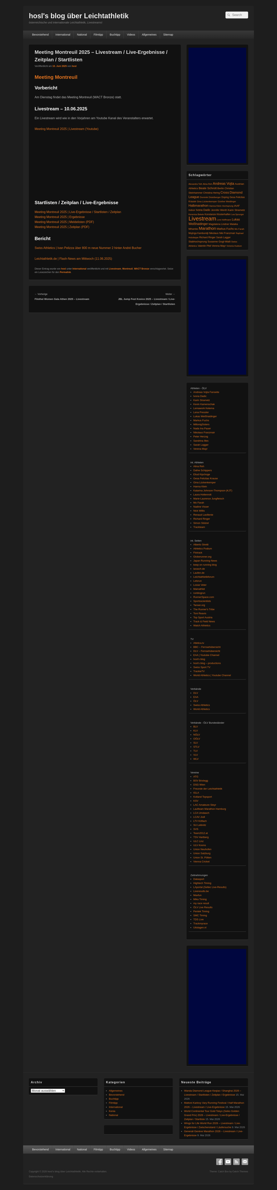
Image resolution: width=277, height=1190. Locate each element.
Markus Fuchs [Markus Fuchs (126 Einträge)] (225, 228)
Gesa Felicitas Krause (205, 478)
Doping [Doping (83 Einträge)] (225, 197)
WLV (196, 758)
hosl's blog (199, 659)
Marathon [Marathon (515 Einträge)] (207, 228)
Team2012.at (200, 833)
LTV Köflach (200, 821)
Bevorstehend (40, 34)
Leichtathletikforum (203, 576)
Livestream (115, 268)
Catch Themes (240, 1171)
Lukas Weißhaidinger (205, 416)
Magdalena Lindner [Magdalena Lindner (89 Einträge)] (219, 224)
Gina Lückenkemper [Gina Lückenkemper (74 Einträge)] (207, 201)
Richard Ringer (201, 518)
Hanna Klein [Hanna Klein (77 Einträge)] (215, 206)
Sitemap (168, 34)
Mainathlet (199, 589)
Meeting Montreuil (56, 77)
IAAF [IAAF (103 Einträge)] (237, 205)
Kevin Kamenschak (204, 404)
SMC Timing (200, 915)
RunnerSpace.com (203, 597)
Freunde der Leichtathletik (207, 788)
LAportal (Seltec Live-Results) (209, 887)
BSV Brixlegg (200, 780)
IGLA (196, 792)
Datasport (198, 879)
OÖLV (196, 738)
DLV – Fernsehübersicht (206, 651)
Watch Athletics (201, 625)
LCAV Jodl (199, 817)
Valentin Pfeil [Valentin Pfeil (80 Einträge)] (204, 246)
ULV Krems (199, 845)
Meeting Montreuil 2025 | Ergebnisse (60, 217)
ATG (195, 776)
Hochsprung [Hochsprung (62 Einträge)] (227, 206)
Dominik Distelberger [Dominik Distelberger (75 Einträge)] (210, 197)
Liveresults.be (201, 891)
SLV (195, 742)
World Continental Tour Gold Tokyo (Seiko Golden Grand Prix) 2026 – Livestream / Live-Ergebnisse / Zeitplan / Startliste (211, 1115)
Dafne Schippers (202, 470)
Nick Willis (199, 510)
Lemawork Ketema (203, 408)
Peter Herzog (200, 436)
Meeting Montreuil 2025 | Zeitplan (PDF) (62, 227)
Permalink (65, 272)
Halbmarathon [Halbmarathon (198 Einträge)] (198, 205)
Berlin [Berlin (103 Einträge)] (220, 188)
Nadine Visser (201, 506)
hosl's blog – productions (207, 663)
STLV (196, 746)
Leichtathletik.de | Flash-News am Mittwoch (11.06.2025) (73, 258)
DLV (195, 693)
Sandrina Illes (201, 440)
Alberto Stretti (201, 544)
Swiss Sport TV (201, 667)
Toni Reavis (199, 613)
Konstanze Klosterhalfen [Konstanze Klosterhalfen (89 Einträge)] (218, 214)
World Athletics (201, 709)
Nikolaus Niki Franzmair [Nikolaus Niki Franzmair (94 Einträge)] (222, 233)
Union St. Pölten (202, 857)
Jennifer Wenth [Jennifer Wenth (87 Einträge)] (219, 210)
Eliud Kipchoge (201, 474)
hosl (74, 66)
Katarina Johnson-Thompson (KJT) (212, 490)
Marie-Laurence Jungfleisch (208, 498)
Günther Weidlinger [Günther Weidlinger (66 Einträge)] (227, 201)
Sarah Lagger (201, 444)
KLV (195, 730)
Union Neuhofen (202, 849)
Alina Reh (198, 466)
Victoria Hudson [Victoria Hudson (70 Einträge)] (234, 246)
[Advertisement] (217, 105)
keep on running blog (205, 564)
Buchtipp (115, 34)
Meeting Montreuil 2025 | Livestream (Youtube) (66, 129)
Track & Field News (204, 621)
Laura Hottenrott (202, 494)
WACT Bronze (141, 268)
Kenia (112, 1111)
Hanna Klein (200, 486)
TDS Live (198, 919)
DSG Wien (199, 784)
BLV (195, 726)
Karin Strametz (201, 400)
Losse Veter (200, 584)
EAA (195, 697)
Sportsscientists (202, 601)
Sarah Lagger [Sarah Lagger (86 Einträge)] (223, 237)
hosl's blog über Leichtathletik (79, 16)
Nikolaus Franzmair (204, 432)
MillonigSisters (201, 424)
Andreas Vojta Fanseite (206, 392)
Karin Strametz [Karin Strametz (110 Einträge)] (236, 210)
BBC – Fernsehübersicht (207, 647)
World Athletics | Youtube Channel (212, 675)
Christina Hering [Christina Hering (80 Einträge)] (211, 192)
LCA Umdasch (201, 812)
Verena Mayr (200, 448)
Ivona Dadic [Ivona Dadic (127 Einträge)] (203, 209)
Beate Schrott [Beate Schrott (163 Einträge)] (208, 188)
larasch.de (199, 568)
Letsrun (197, 580)
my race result (201, 903)
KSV (195, 800)
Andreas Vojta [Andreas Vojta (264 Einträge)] (223, 184)
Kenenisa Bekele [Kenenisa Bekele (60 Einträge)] (196, 214)
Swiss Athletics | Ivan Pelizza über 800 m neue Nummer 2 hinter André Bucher (88, 248)
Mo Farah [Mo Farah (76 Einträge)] (239, 229)
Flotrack (197, 552)
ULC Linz (198, 841)
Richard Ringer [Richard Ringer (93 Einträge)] (207, 237)
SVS (195, 829)
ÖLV (195, 701)
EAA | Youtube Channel (206, 655)
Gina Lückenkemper (204, 482)
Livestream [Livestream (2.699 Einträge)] (202, 218)
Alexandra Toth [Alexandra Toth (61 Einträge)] (195, 184)
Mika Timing (200, 899)
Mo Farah (198, 502)
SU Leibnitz (199, 825)
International (62, 34)
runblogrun (199, 593)
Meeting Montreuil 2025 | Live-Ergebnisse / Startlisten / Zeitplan (78, 212)
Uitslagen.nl (199, 927)
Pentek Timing (201, 911)
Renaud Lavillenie (203, 514)
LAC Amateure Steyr (204, 804)
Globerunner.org (202, 556)
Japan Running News (205, 560)
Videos (131, 34)
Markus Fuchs (201, 420)
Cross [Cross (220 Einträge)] (224, 192)
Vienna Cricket (201, 861)
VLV (195, 754)
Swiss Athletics (201, 705)
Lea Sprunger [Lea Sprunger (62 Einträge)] (237, 214)
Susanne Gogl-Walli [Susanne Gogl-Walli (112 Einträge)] (219, 241)
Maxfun (197, 895)
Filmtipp (98, 34)
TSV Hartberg (201, 837)
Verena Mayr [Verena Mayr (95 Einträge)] (219, 245)
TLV (195, 750)
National (82, 34)
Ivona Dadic (200, 396)
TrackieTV (199, 671)
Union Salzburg (201, 853)
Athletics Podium (202, 548)
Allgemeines (149, 34)
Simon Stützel (201, 523)
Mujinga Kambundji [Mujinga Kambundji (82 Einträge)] (198, 233)
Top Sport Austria (202, 617)
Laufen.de (198, 572)
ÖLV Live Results (202, 907)
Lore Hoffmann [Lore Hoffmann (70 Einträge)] (224, 220)
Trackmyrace (200, 923)
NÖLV (196, 734)
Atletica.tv (198, 643)
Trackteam (199, 527)
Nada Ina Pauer (202, 428)
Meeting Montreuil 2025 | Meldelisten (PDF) (64, 222)
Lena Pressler (201, 412)
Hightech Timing (202, 883)
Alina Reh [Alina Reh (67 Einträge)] (207, 184)
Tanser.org (199, 605)
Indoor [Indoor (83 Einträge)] (192, 210)
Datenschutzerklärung (41, 1176)
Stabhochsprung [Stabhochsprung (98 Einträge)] (198, 241)
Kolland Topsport (202, 796)
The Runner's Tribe (203, 609)
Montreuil (127, 268)
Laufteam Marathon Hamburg (209, 808)
